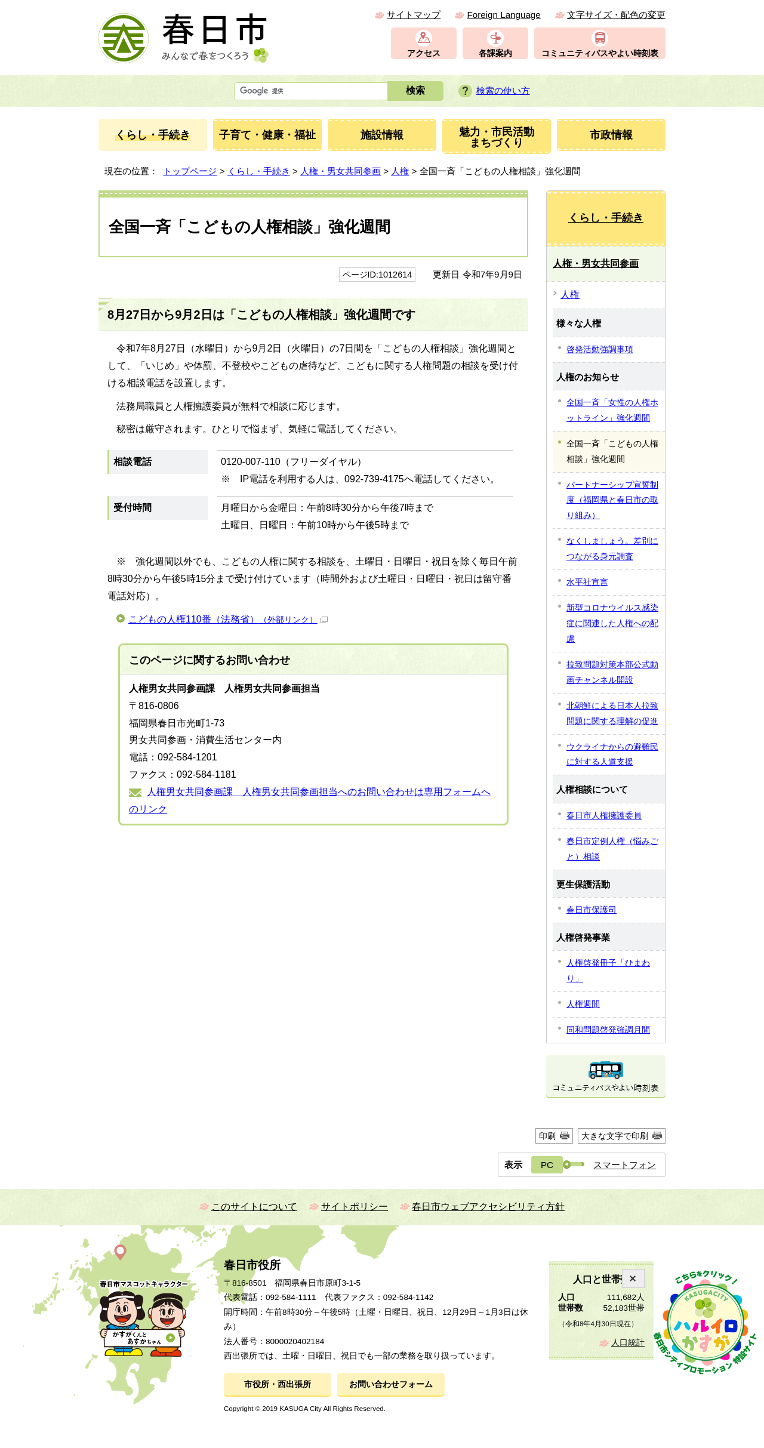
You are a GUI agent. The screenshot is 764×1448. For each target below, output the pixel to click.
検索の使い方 (503, 90)
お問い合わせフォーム (391, 1384)
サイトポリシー (354, 1206)
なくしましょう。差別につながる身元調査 (612, 548)
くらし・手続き (258, 171)
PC (547, 1165)
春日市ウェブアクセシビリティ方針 (488, 1206)
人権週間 (583, 1004)
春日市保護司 (591, 909)
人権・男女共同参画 (340, 171)
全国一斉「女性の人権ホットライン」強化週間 (612, 410)
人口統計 (628, 1342)
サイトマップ (413, 15)
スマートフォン (624, 1165)
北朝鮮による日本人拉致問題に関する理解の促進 (612, 713)
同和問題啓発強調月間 (608, 1029)
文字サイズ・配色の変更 (616, 15)
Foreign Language (503, 15)
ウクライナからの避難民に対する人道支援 (612, 754)
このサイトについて (254, 1206)
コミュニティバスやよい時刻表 (599, 53)
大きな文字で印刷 (614, 1136)
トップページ (190, 171)
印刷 (547, 1136)
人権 (400, 171)
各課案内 (495, 53)
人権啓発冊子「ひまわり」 (608, 970)
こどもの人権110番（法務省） (228, 619)
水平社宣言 (587, 582)
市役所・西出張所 (277, 1384)
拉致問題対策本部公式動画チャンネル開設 (612, 672)
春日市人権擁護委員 (604, 815)
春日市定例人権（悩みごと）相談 (612, 848)
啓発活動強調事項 (599, 349)
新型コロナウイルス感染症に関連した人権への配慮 (612, 623)
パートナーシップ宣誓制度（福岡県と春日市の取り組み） (612, 500)
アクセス (423, 53)
